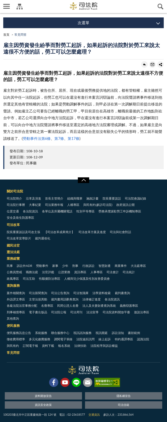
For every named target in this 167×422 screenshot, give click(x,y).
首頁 (6, 34)
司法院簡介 (14, 198)
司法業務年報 (54, 205)
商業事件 (121, 266)
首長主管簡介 (54, 198)
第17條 (73, 138)
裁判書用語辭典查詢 (64, 299)
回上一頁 (144, 64)
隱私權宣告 (124, 396)
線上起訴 (105, 339)
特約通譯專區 (124, 339)
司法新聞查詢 (38, 293)
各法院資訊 (30, 211)
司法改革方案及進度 (92, 232)
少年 (65, 266)
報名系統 (64, 345)
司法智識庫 (81, 293)
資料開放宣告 (43, 396)
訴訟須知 (118, 333)
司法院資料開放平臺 (116, 312)
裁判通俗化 (42, 238)
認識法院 (143, 339)
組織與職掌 (74, 198)
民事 (10, 266)
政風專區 (13, 278)
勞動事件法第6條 (37, 138)
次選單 (83, 22)
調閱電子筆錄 (63, 339)
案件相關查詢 (16, 293)
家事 (55, 266)
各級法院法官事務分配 (22, 305)
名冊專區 (47, 305)
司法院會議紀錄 (135, 198)
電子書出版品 (38, 312)
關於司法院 (15, 191)
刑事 (75, 266)
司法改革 (13, 225)
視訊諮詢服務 (82, 333)
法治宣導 (92, 312)
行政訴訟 (88, 266)
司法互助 (29, 278)
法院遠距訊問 (85, 339)
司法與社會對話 (120, 232)
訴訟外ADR (24, 266)
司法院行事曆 (16, 205)
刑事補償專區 (16, 312)
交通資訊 (94, 414)
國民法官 (13, 245)
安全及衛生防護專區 (20, 217)
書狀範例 (134, 333)
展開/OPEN (83, 180)
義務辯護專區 (129, 305)
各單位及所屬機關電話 (57, 211)
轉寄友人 (152, 64)
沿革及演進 (33, 198)
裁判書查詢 (122, 293)
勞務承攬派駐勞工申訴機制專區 (120, 211)
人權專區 (73, 205)
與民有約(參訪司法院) (97, 205)
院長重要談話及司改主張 (23, 232)
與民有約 (13, 345)
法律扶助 (80, 345)
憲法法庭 (13, 252)
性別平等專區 (85, 211)
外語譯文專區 (16, 299)
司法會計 (113, 272)
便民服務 (13, 325)
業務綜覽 (13, 258)
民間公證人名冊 (67, 305)
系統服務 (41, 333)
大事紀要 (35, 205)
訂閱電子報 (30, 345)
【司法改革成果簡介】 (59, 232)
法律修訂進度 (91, 299)
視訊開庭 (101, 333)
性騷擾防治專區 (49, 278)
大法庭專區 (138, 266)
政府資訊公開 (125, 205)
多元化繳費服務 (39, 339)
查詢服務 (13, 285)
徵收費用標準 (16, 339)
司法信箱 (123, 405)
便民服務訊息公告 (19, 333)
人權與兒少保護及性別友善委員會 (87, 278)
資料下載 (48, 345)
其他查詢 (13, 318)
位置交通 (13, 211)
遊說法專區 (141, 312)
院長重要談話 (112, 198)
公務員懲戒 (14, 272)
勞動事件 (42, 266)
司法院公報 (58, 312)
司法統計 (129, 272)
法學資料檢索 (101, 293)
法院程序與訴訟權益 (104, 345)
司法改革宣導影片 (19, 238)
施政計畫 (92, 198)
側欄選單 (6, 6)
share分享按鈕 (160, 64)
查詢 (160, 6)
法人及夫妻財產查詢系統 (99, 305)
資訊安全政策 (43, 405)
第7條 (59, 138)
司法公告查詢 (60, 293)
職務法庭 (32, 272)
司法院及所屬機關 (19, 6)
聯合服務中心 (60, 333)
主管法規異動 (38, 299)
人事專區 (96, 272)
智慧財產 (105, 266)
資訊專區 (80, 272)
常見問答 (13, 352)
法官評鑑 (48, 272)
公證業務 (64, 272)
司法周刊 (76, 312)
